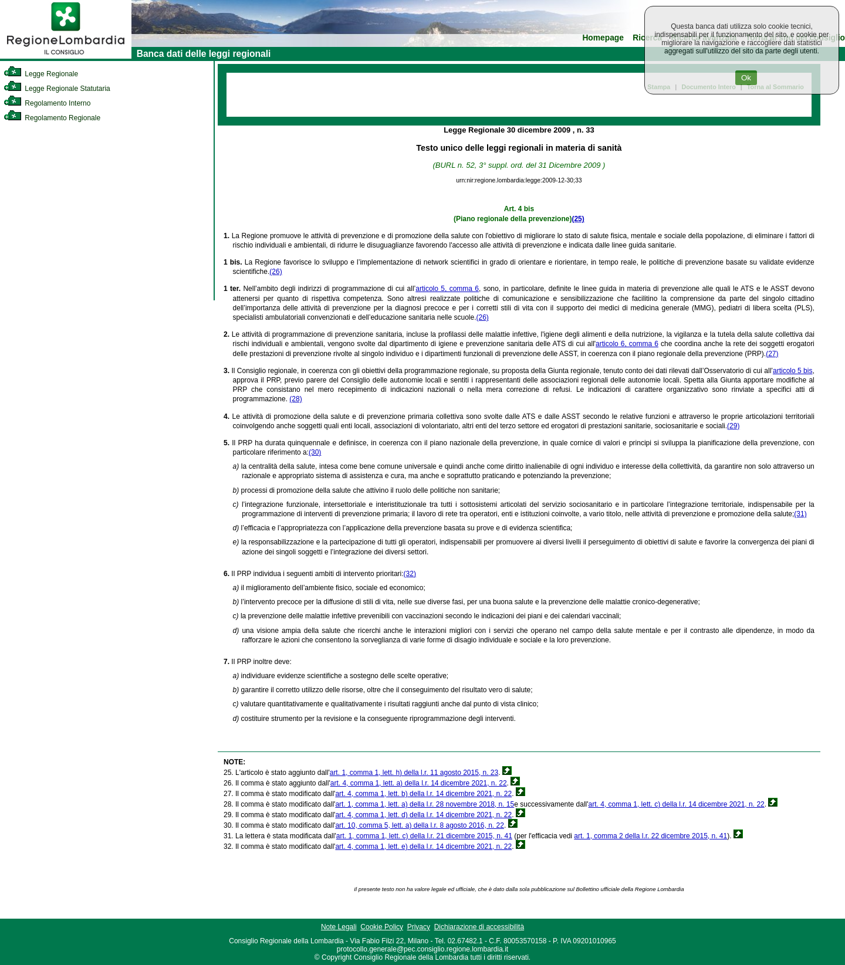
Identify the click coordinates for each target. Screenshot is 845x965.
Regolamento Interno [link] (47, 103)
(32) (410, 574)
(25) (578, 219)
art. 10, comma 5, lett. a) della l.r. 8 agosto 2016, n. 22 (419, 825)
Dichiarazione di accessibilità (479, 927)
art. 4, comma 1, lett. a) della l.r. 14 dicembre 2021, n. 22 (418, 783)
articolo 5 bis (792, 371)
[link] (65, 56)
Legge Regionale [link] (41, 74)
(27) (772, 354)
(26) (275, 272)
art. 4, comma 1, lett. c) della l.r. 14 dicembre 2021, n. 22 (677, 804)
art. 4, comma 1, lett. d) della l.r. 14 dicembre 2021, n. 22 (423, 815)
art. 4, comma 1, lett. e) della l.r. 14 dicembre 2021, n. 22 (423, 846)
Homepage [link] (603, 37)
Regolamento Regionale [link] (52, 118)
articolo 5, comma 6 (447, 289)
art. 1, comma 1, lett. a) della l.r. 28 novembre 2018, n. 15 (424, 804)
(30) (315, 452)
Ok (746, 77)
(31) (800, 514)
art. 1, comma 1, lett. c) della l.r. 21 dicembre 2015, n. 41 (424, 836)
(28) (295, 399)
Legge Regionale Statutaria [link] (57, 88)
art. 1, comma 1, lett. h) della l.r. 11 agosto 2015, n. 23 (414, 772)
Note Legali (339, 927)
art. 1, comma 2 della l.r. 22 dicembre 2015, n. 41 (650, 836)
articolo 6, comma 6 (627, 344)
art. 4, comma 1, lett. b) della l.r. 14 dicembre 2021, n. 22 (423, 794)
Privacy (418, 927)
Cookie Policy (381, 927)
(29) (733, 426)
